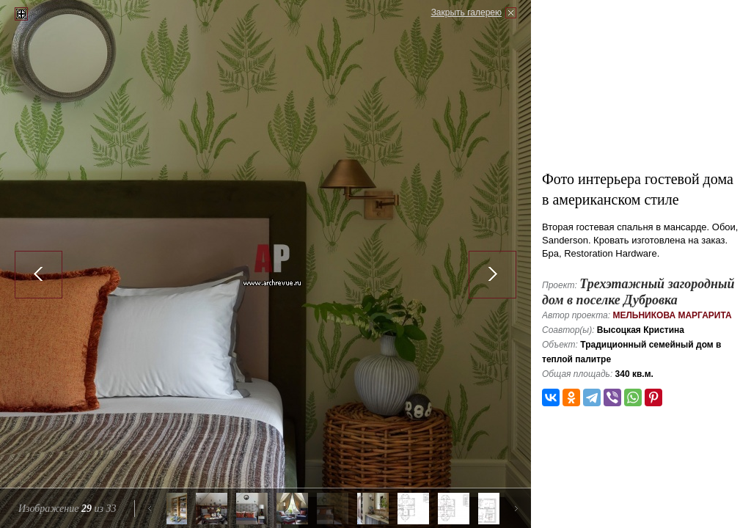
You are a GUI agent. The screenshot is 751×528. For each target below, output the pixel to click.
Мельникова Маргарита (671, 315)
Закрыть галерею (466, 12)
